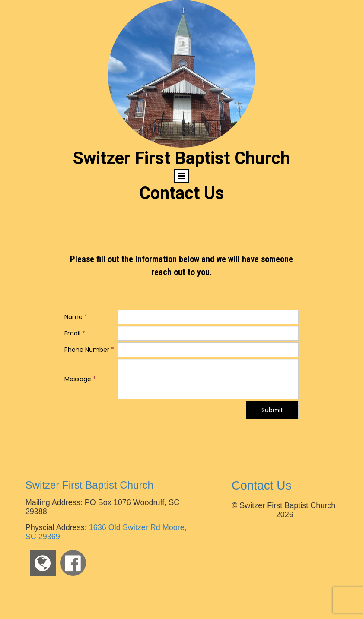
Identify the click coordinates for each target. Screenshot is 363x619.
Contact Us (262, 485)
